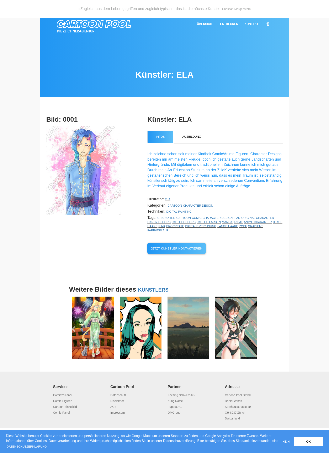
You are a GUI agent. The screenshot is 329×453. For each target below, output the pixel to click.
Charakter (166, 218)
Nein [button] (286, 441)
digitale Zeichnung (200, 226)
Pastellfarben (209, 222)
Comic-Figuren (62, 401)
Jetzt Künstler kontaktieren (176, 248)
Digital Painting (179, 211)
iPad (237, 218)
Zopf (243, 226)
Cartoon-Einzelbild (65, 406)
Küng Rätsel (176, 401)
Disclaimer (117, 401)
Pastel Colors (184, 222)
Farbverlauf (157, 230)
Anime (238, 222)
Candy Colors (159, 222)
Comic (197, 218)
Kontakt (251, 24)
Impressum (117, 412)
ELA (167, 199)
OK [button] (308, 441)
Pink (161, 226)
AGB (113, 406)
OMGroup (174, 412)
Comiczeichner (63, 395)
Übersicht (205, 24)
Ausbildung (191, 136)
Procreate (175, 226)
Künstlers (153, 290)
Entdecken (229, 24)
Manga (227, 222)
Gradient (255, 226)
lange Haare (227, 226)
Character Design (198, 205)
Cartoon (175, 205)
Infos (160, 136)
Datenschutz (118, 395)
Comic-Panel (61, 412)
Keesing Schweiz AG (181, 395)
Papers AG (175, 406)
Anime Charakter (258, 222)
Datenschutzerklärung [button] (27, 446)
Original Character (257, 218)
